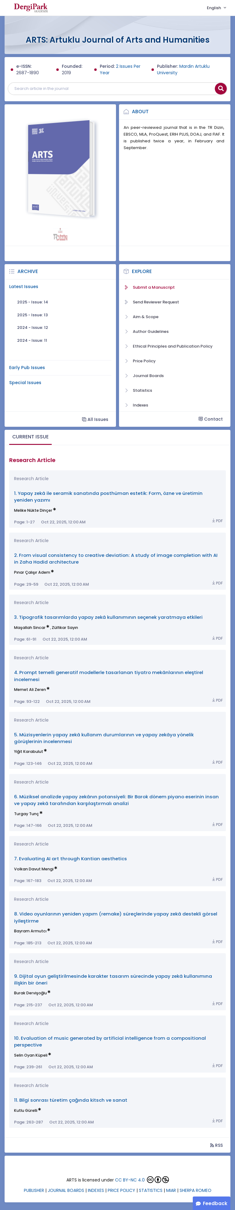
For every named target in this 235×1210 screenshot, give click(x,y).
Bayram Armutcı (30, 931)
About (140, 111)
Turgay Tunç (26, 813)
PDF (217, 520)
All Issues (95, 419)
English (214, 8)
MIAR (171, 1190)
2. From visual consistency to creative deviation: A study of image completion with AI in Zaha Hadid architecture (116, 558)
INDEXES (96, 1190)
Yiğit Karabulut (28, 751)
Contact (211, 419)
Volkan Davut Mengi (34, 869)
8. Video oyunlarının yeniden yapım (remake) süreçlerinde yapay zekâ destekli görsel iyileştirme (115, 917)
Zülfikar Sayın (65, 627)
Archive (27, 271)
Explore (142, 271)
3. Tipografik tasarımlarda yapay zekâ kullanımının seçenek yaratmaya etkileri (108, 617)
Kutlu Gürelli (25, 1110)
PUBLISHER (34, 1190)
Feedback (215, 1203)
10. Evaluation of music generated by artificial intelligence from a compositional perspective (110, 1041)
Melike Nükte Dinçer (33, 510)
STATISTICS (150, 1190)
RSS (216, 1145)
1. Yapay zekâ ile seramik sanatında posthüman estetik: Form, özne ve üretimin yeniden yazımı (108, 496)
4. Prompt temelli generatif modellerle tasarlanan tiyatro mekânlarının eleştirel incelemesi (108, 675)
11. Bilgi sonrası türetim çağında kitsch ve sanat (70, 1100)
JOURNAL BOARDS (66, 1190)
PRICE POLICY (121, 1190)
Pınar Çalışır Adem (32, 572)
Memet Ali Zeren (30, 689)
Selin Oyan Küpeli (30, 1055)
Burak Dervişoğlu (30, 993)
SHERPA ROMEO (195, 1190)
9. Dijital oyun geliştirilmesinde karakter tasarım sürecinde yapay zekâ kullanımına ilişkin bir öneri (113, 979)
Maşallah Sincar (30, 627)
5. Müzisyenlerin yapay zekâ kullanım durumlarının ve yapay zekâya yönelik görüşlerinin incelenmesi (104, 738)
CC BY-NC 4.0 (130, 1180)
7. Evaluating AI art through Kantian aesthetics (70, 858)
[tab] (30, 437)
